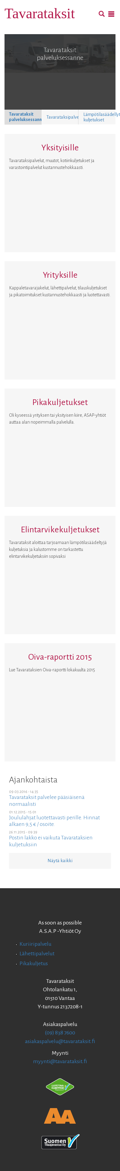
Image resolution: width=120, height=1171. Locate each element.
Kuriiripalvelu (35, 944)
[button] (23, 117)
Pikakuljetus (34, 963)
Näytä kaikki (60, 860)
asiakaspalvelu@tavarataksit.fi (60, 1041)
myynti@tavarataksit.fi (60, 1061)
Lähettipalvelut (37, 954)
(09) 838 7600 (60, 1033)
